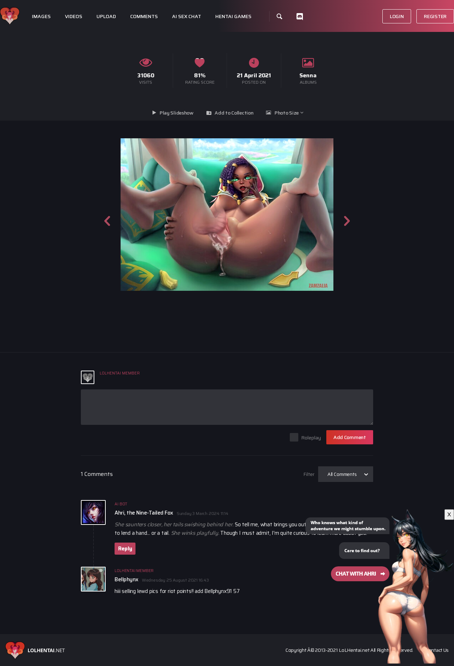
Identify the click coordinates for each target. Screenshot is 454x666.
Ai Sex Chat (186, 16)
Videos (73, 16)
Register (435, 16)
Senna (308, 75)
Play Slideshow (177, 112)
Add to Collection (234, 112)
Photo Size (287, 112)
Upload (106, 16)
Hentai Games (233, 16)
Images (41, 16)
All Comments (342, 474)
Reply (125, 548)
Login (397, 16)
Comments (144, 16)
